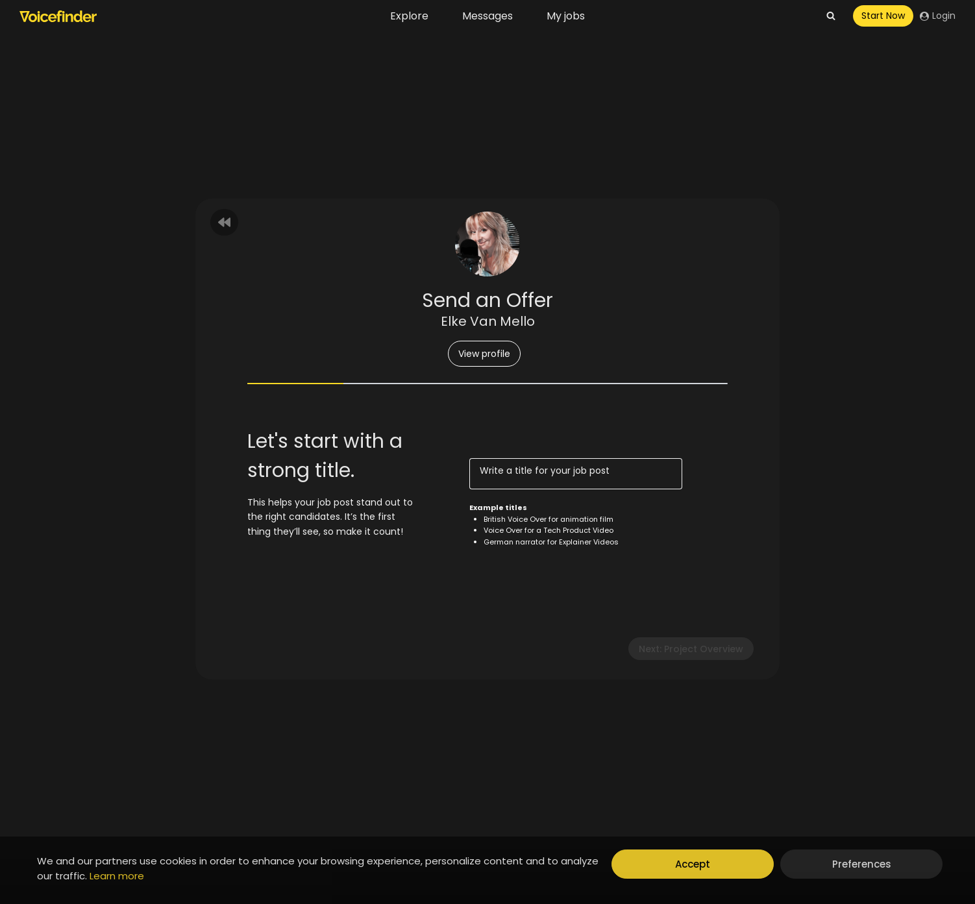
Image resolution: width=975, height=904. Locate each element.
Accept (692, 864)
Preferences (861, 864)
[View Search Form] (831, 16)
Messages (487, 15)
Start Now (883, 15)
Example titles (498, 507)
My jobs (566, 15)
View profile (484, 353)
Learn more (117, 876)
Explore (409, 15)
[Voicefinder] (58, 16)
